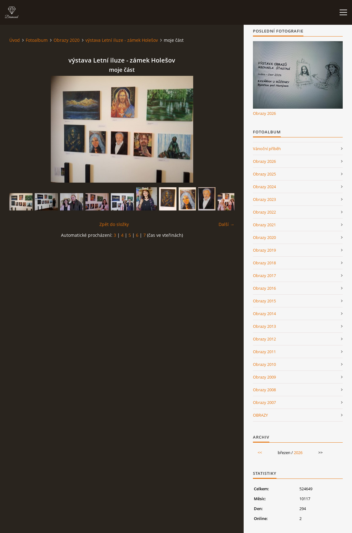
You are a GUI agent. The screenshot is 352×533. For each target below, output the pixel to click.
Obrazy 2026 (264, 113)
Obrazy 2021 (264, 225)
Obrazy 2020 (67, 40)
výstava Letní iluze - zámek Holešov (121, 40)
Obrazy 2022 (264, 212)
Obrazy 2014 (264, 313)
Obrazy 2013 (264, 326)
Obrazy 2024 (264, 186)
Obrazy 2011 (264, 351)
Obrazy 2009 (264, 377)
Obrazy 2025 (264, 174)
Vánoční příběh (267, 148)
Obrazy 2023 (264, 199)
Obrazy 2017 (264, 275)
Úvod (14, 40)
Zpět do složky (114, 224)
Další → (226, 224)
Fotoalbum (37, 40)
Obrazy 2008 (264, 389)
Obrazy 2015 (264, 301)
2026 (298, 452)
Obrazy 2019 (264, 250)
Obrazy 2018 (264, 263)
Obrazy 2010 (264, 364)
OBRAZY (260, 415)
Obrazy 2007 (264, 402)
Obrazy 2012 (264, 339)
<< (260, 452)
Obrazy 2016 (264, 288)
